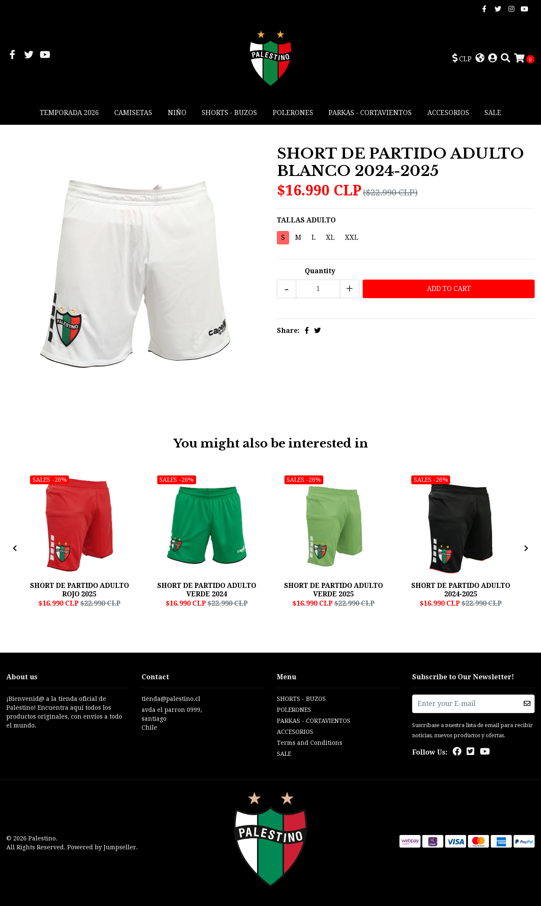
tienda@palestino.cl (171, 698)
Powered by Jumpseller (101, 847)
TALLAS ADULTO (306, 220)
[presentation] (14, 548)
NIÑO (177, 113)
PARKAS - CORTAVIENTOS (370, 113)
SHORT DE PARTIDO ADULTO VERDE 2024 (206, 590)
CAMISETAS (133, 113)
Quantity (320, 271)
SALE (492, 113)
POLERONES (293, 113)
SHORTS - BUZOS (229, 113)
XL (330, 237)
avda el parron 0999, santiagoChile (172, 718)
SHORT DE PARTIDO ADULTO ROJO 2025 (79, 590)
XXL (351, 237)
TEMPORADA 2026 (69, 113)
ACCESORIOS (448, 113)
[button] (462, 58)
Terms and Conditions (309, 742)
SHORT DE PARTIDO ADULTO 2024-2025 (460, 590)
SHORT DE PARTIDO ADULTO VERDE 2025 (333, 590)
